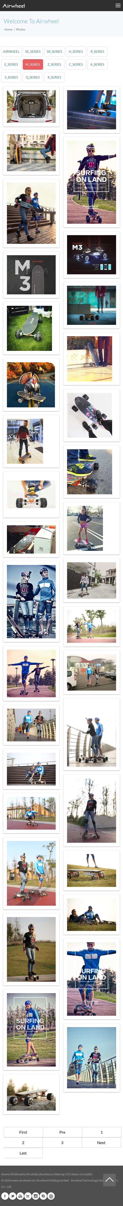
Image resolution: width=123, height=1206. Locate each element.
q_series (33, 77)
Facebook (5, 1196)
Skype (43, 1196)
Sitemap (59, 1174)
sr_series (54, 52)
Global (51, 1196)
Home (8, 29)
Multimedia (18, 1174)
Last (23, 1152)
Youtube (20, 1196)
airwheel (11, 52)
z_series (54, 64)
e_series (11, 64)
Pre (62, 1132)
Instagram (35, 1196)
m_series (32, 64)
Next (101, 1142)
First (23, 1132)
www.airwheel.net (23, 1180)
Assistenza (46, 1174)
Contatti (86, 1174)
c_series (76, 64)
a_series (97, 64)
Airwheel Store (28, 1196)
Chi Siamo (72, 1174)
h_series (76, 52)
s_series (11, 77)
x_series (54, 77)
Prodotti (32, 1174)
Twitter (12, 1196)
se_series (33, 52)
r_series (97, 52)
